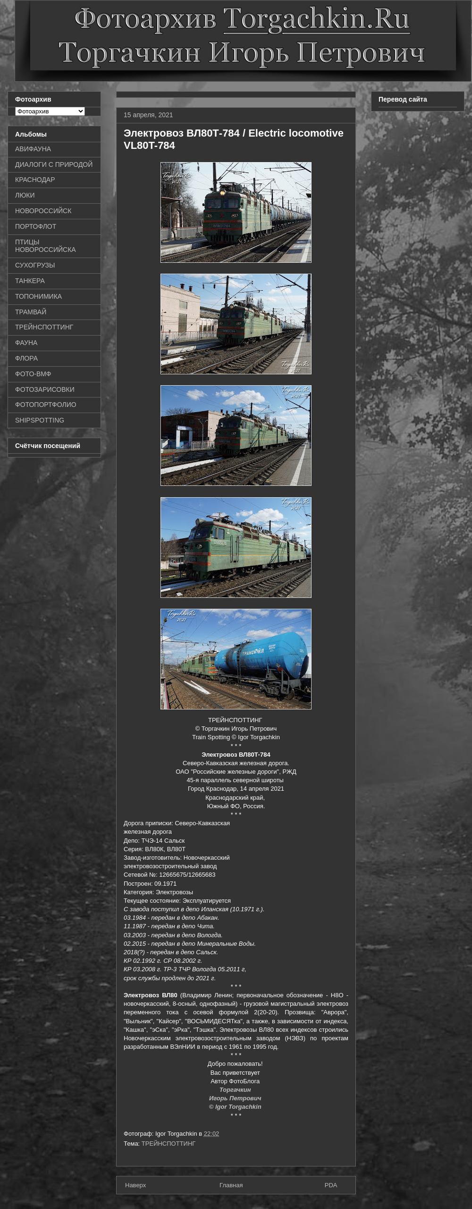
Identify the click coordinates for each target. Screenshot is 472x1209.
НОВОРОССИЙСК (43, 211)
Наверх (135, 1185)
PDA (331, 1185)
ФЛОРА (26, 358)
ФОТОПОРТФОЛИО (45, 404)
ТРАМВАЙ (30, 312)
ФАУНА (26, 342)
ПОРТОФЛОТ (35, 226)
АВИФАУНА (33, 149)
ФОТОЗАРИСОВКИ (45, 389)
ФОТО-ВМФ (33, 374)
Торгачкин (236, 1089)
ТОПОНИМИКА (38, 296)
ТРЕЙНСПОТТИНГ (169, 1143)
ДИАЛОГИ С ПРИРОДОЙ (54, 164)
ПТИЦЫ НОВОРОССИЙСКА (45, 246)
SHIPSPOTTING (39, 420)
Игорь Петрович (236, 1098)
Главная (231, 1185)
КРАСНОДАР (35, 179)
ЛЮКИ (25, 195)
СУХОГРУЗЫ (35, 265)
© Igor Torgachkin (236, 1106)
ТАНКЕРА (30, 281)
